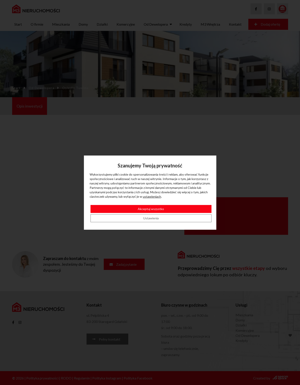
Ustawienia (151, 218)
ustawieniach (152, 196)
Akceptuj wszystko (151, 209)
